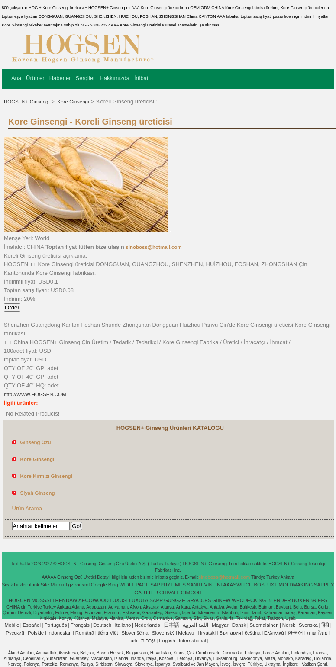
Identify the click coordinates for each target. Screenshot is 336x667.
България (230, 632)
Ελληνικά (274, 632)
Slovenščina (135, 632)
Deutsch (102, 625)
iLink (34, 584)
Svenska (308, 625)
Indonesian (59, 632)
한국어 (295, 632)
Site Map (50, 584)
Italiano (123, 625)
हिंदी (325, 625)
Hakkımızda (114, 78)
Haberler (60, 78)
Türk (133, 640)
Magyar (220, 625)
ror (77, 584)
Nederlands (147, 625)
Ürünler (35, 78)
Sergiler (85, 78)
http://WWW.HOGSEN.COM (35, 394)
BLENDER (279, 600)
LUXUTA (139, 600)
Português (55, 625)
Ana (16, 78)
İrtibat (141, 78)
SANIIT (195, 584)
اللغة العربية (195, 625)
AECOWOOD (93, 600)
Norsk (288, 625)
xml (86, 584)
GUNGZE (174, 600)
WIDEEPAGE (134, 584)
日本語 (171, 625)
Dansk (239, 625)
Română (84, 632)
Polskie (36, 632)
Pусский (15, 632)
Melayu (186, 632)
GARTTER (146, 592)
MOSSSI (41, 600)
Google (99, 584)
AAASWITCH (237, 584)
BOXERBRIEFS (309, 600)
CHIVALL (169, 592)
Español (32, 625)
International (192, 640)
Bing (113, 584)
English (167, 640)
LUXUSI (119, 600)
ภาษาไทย (317, 632)
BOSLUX (264, 584)
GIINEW (221, 600)
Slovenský (163, 632)
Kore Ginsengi (72, 101)
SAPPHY (324, 584)
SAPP (156, 600)
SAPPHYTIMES (168, 584)
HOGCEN (19, 600)
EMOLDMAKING (294, 584)
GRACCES (199, 600)
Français (80, 625)
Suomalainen (263, 625)
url (64, 584)
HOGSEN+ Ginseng (27, 101)
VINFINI (213, 584)
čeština (252, 632)
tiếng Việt (107, 632)
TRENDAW (65, 600)
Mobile (11, 625)
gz (70, 584)
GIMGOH (191, 592)
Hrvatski (207, 632)
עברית (148, 640)
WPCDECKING (249, 600)
